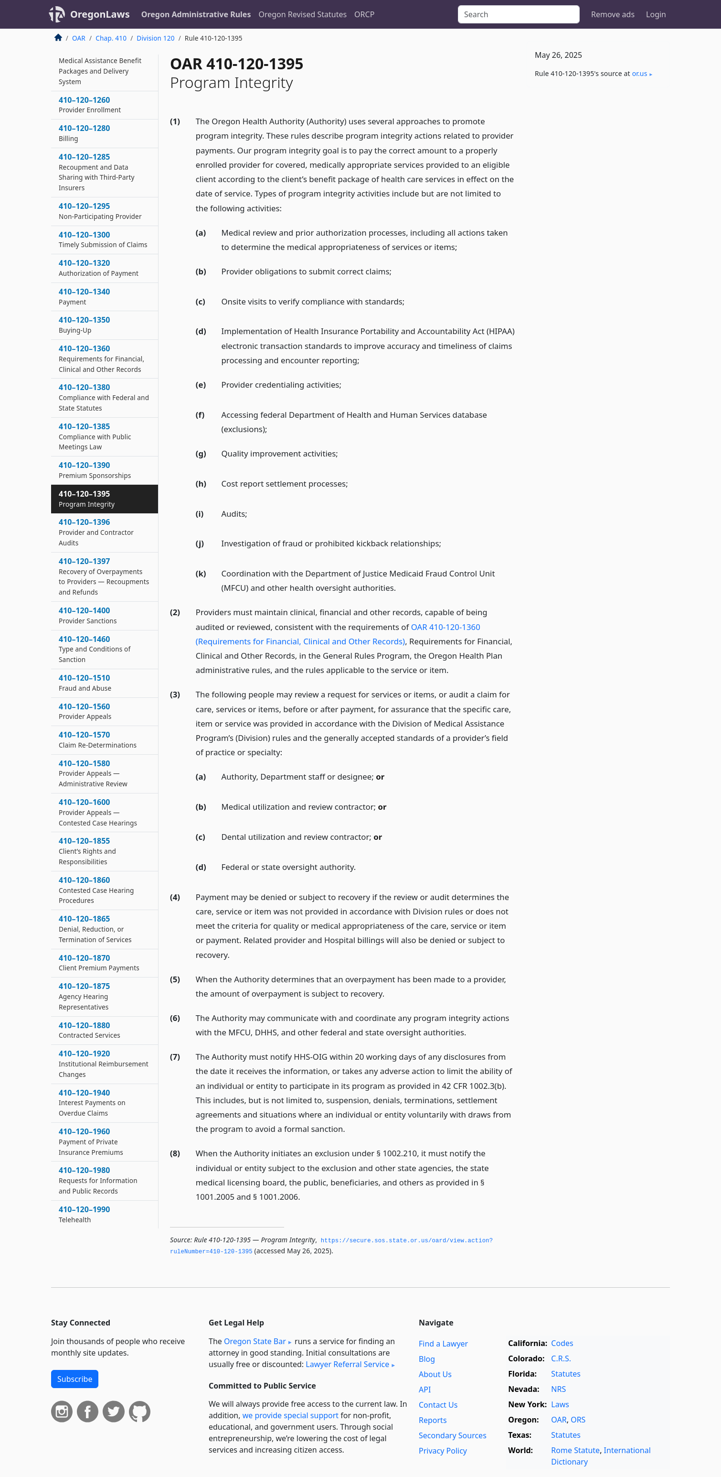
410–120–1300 (103, 239)
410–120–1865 (95, 928)
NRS (558, 1389)
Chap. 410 (111, 38)
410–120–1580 (93, 773)
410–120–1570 (98, 739)
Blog (427, 1359)
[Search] (519, 14)
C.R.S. (561, 1358)
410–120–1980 (98, 1180)
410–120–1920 (103, 1063)
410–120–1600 (98, 812)
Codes (562, 1343)
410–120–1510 (85, 683)
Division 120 (155, 38)
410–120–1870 (99, 963)
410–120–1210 (100, 65)
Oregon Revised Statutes (302, 14)
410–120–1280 (84, 133)
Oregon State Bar (255, 1341)
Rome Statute (575, 1450)
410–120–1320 (98, 268)
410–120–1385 (95, 436)
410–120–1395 (87, 499)
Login (656, 14)
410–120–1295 (100, 211)
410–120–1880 (89, 1030)
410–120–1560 (85, 711)
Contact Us (438, 1405)
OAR (78, 38)
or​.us (639, 73)
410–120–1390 (95, 470)
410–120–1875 (84, 996)
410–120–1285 (97, 172)
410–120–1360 (101, 358)
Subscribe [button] (74, 1379)
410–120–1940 (92, 1102)
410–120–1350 (84, 325)
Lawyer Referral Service (347, 1364)
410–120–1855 (87, 851)
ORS (578, 1419)
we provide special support (291, 1415)
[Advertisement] (598, 244)
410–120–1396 (96, 532)
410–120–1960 (91, 1141)
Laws (560, 1404)
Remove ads (613, 14)
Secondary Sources (453, 1435)
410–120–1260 (90, 105)
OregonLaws (100, 14)
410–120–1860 (96, 890)
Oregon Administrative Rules (196, 14)
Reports (433, 1420)
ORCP (364, 14)
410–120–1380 (104, 397)
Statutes (566, 1373)
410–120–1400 (88, 615)
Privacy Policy (443, 1450)
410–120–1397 (104, 576)
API (425, 1389)
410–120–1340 (84, 296)
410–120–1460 (94, 649)
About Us (435, 1374)
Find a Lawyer (443, 1343)
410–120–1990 (84, 1214)
